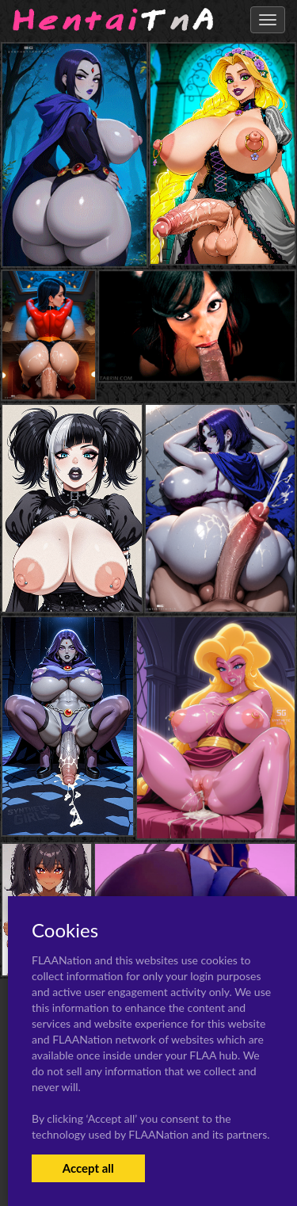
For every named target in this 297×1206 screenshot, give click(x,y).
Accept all (88, 1168)
